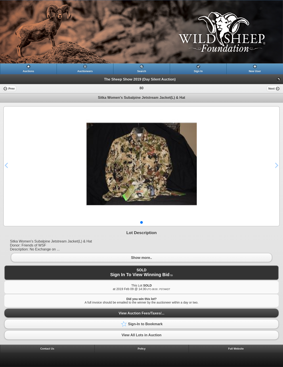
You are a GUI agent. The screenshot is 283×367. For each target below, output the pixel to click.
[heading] (141, 31)
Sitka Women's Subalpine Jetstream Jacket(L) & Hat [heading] (141, 97)
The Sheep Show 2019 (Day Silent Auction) (140, 79)
